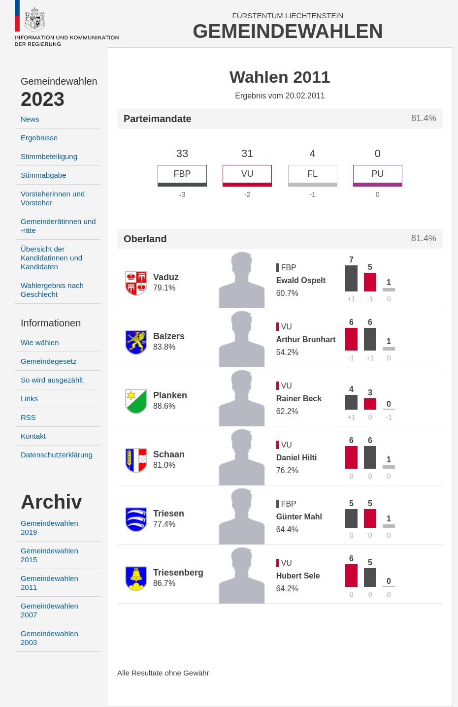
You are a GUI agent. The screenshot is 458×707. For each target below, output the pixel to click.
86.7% (164, 583)
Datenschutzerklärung (57, 454)
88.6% (164, 406)
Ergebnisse (39, 137)
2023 (43, 99)
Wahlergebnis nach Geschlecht (52, 289)
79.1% (164, 288)
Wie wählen (40, 342)
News (30, 119)
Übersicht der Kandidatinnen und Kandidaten (51, 258)
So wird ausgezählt (52, 380)
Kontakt (33, 436)
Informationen (51, 323)
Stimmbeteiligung (49, 156)
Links (29, 398)
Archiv (51, 501)
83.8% (164, 347)
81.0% (164, 465)
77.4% (164, 524)
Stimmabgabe (43, 175)
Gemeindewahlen (59, 81)
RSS (28, 417)
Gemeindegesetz (48, 361)
